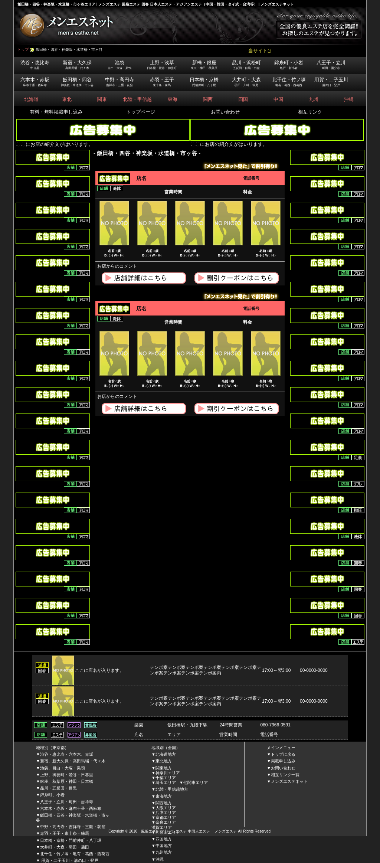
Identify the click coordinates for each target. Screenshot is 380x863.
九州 (313, 99)
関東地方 (163, 768)
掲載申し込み (283, 761)
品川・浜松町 (246, 65)
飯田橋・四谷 (77, 82)
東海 (172, 99)
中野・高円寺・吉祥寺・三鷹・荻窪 (72, 826)
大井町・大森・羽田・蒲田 (64, 847)
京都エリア (165, 817)
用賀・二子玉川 (331, 82)
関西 (208, 99)
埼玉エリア (165, 782)
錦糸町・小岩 (288, 65)
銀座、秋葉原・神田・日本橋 (66, 781)
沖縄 (349, 99)
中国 (278, 99)
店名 (141, 178)
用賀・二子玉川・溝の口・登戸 (69, 860)
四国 (243, 99)
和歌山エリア (167, 832)
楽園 (138, 725)
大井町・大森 (246, 82)
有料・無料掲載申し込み (56, 112)
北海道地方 (165, 754)
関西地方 (163, 803)
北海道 (31, 99)
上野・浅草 (162, 65)
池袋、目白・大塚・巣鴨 (62, 768)
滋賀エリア (161, 827)
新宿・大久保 (77, 65)
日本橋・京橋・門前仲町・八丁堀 (70, 840)
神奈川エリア (167, 773)
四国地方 (163, 839)
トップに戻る (283, 754)
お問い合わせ (225, 112)
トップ (23, 50)
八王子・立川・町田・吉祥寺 (66, 802)
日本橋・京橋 (204, 82)
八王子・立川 (331, 65)
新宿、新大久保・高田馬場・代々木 (72, 761)
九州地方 (163, 852)
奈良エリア (165, 822)
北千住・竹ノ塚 (289, 82)
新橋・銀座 (204, 65)
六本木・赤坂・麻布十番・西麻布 (70, 808)
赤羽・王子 (162, 82)
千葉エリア (165, 777)
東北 (67, 99)
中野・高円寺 (119, 82)
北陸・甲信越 (137, 99)
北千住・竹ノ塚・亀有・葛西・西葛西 (74, 853)
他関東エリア (195, 782)
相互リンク (310, 112)
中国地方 (163, 845)
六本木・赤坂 (34, 82)
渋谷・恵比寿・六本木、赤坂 (66, 754)
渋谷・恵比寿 (34, 65)
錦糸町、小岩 (52, 794)
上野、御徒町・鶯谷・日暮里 (66, 774)
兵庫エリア (165, 812)
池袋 (119, 65)
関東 (102, 99)
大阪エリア (165, 807)
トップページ (140, 112)
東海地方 (163, 796)
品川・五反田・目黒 (58, 788)
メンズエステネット (289, 781)
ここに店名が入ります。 (101, 670)
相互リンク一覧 (285, 774)
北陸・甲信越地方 (171, 789)
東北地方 (163, 761)
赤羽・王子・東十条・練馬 (64, 833)
